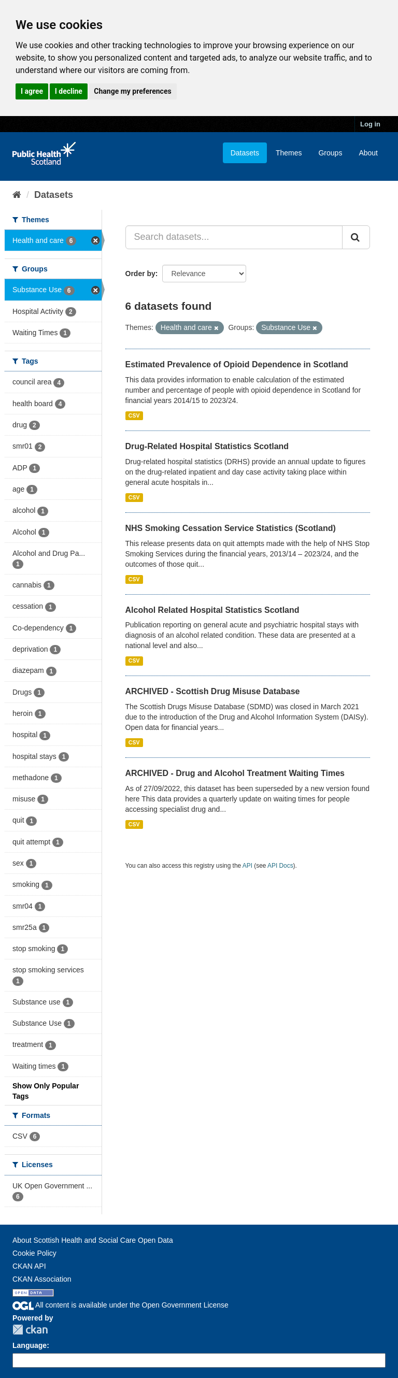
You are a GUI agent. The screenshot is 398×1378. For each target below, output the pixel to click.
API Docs (280, 865)
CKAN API (29, 1266)
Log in (370, 124)
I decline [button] (68, 91)
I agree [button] (32, 91)
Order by (140, 273)
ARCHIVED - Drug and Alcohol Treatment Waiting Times (235, 773)
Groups (330, 153)
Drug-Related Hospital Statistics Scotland (207, 446)
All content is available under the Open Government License (120, 1305)
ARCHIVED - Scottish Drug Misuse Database (212, 691)
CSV (134, 415)
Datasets (245, 153)
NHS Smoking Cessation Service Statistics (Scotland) (230, 528)
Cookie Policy (34, 1253)
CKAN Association (42, 1279)
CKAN (30, 1329)
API (247, 865)
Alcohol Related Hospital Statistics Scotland (212, 610)
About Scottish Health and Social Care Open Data (92, 1240)
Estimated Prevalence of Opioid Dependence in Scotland (236, 364)
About (368, 153)
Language (29, 1345)
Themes (289, 153)
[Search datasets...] (234, 237)
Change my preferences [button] (132, 91)
